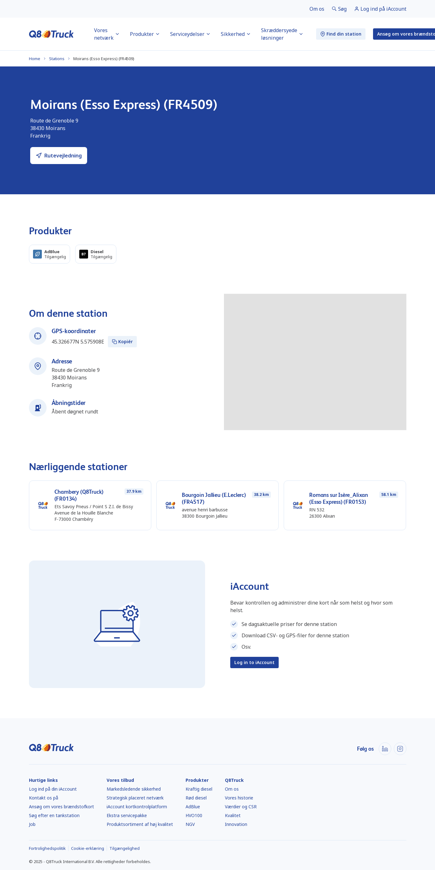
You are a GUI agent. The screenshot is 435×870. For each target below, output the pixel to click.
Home (34, 58)
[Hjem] (51, 34)
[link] (317, 9)
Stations (56, 58)
